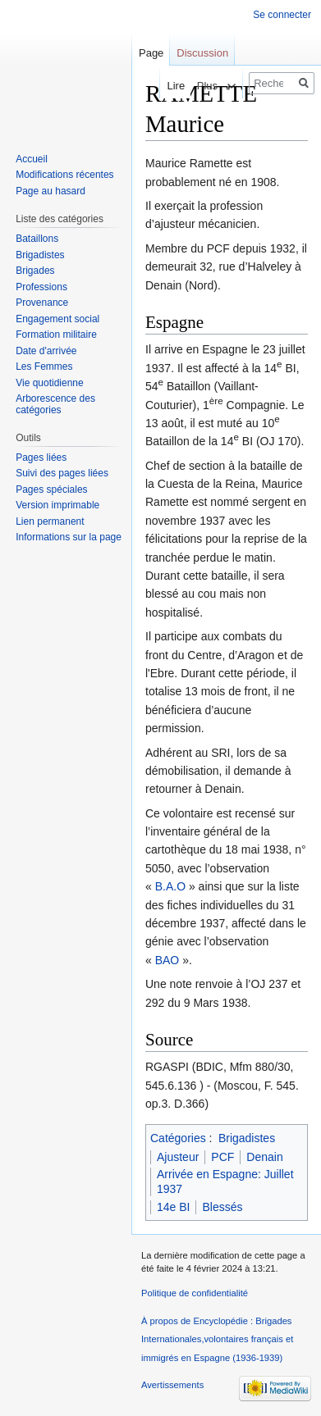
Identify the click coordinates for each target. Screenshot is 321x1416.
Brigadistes (246, 1138)
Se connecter (282, 14)
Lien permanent (50, 521)
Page (151, 53)
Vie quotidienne (50, 383)
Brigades (35, 270)
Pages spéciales (51, 489)
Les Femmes (44, 366)
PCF (222, 1156)
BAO (167, 960)
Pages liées (41, 457)
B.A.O (170, 886)
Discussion (202, 53)
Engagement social (57, 319)
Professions (41, 287)
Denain (264, 1156)
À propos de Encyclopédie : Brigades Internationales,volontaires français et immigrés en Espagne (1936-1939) (217, 1339)
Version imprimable (57, 505)
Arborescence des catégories (55, 404)
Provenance (42, 302)
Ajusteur (178, 1156)
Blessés (222, 1206)
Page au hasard (50, 191)
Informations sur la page (69, 537)
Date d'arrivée (46, 351)
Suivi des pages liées (62, 473)
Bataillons (37, 238)
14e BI (173, 1206)
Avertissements (172, 1385)
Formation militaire (56, 334)
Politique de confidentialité (194, 1293)
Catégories (178, 1138)
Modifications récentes (64, 174)
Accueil (32, 159)
